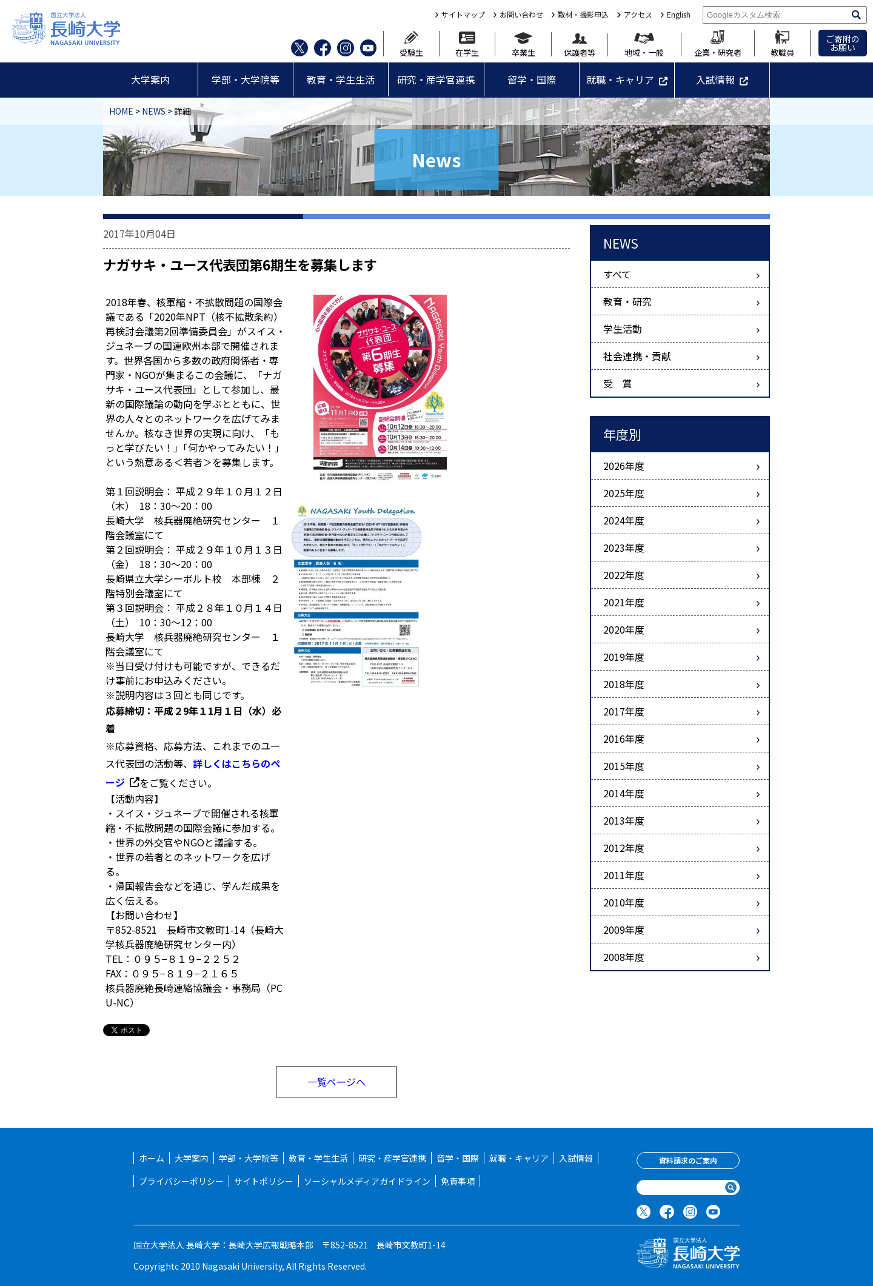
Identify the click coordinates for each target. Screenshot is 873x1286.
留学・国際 (531, 79)
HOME (121, 111)
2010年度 (623, 902)
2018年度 (623, 684)
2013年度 (623, 820)
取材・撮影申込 (583, 14)
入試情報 (715, 79)
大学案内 (150, 79)
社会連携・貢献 (637, 356)
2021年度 (623, 602)
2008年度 (623, 956)
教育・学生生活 (341, 79)
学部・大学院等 (245, 79)
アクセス (638, 14)
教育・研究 (627, 301)
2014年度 (623, 793)
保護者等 (579, 45)
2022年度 (623, 575)
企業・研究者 (717, 43)
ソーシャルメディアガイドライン (367, 1181)
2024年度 (623, 520)
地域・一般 (644, 44)
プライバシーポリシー (181, 1181)
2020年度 (623, 629)
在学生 (467, 44)
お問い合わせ (521, 14)
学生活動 (622, 328)
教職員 (782, 43)
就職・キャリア (620, 79)
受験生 (411, 43)
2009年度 (623, 929)
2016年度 (623, 738)
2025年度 (623, 493)
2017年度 (623, 711)
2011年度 (623, 875)
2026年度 (623, 465)
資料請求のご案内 (688, 1160)
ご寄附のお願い (843, 43)
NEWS (154, 111)
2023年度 (623, 547)
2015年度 (623, 766)
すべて (617, 274)
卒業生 (523, 44)
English (679, 14)
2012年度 (623, 847)
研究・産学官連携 (436, 79)
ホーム (151, 1158)
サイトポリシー (263, 1181)
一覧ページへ (336, 1081)
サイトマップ (463, 14)
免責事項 (458, 1181)
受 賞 (617, 383)
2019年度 (623, 656)
